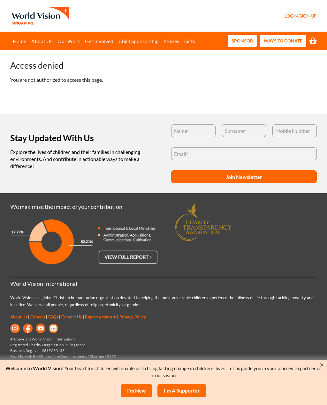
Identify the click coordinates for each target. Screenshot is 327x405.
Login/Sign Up (301, 16)
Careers (37, 316)
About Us (41, 41)
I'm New (136, 390)
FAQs (53, 316)
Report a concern (100, 316)
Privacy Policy (132, 316)
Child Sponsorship (138, 41)
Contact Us (71, 316)
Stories (171, 41)
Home (19, 41)
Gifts (189, 41)
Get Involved (99, 41)
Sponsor (242, 40)
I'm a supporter (182, 390)
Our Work (68, 41)
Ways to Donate (283, 40)
